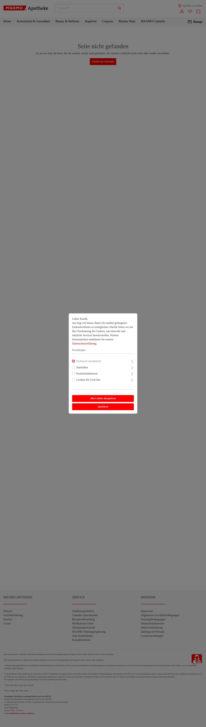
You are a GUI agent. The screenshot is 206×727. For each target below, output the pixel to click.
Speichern (103, 406)
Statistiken (82, 367)
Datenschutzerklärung (84, 343)
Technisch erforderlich (88, 361)
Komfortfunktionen (87, 373)
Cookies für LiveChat (88, 379)
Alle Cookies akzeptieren (103, 398)
